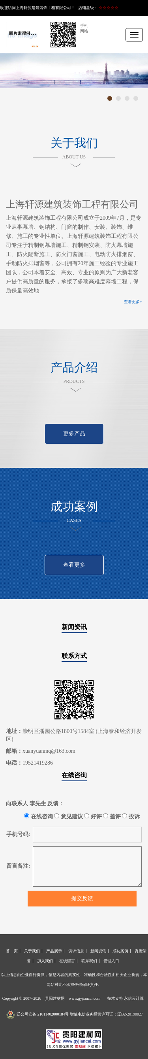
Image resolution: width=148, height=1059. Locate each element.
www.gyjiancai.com (84, 998)
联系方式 (74, 655)
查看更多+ (133, 302)
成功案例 (120, 951)
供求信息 (76, 951)
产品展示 (54, 951)
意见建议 (68, 816)
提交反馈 (82, 898)
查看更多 (74, 565)
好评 (93, 816)
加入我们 (45, 961)
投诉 (131, 816)
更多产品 (74, 434)
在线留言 (67, 961)
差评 (112, 816)
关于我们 (32, 951)
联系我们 (89, 961)
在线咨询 (74, 775)
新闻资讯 (74, 627)
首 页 (12, 951)
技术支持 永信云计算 (125, 998)
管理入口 (111, 961)
